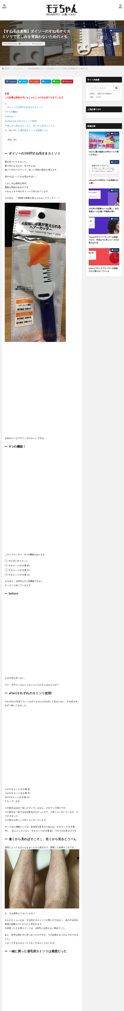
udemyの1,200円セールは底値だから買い (103, 181)
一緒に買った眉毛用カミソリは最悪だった (27, 130)
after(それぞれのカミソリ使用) (22, 121)
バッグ (98, 97)
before (10, 116)
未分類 (116, 250)
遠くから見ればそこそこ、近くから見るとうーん (31, 125)
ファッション (25, 44)
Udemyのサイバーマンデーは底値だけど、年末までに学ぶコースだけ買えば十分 (104, 240)
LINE (91, 97)
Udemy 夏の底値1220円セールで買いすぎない (104, 153)
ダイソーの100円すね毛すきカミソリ (25, 107)
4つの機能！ (13, 111)
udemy (92, 93)
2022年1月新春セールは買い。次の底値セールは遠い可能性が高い (104, 210)
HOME (6, 68)
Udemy (115, 133)
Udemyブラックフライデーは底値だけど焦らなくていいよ (103, 269)
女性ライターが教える (104, 93)
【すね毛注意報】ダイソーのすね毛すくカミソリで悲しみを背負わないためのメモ (57, 68)
